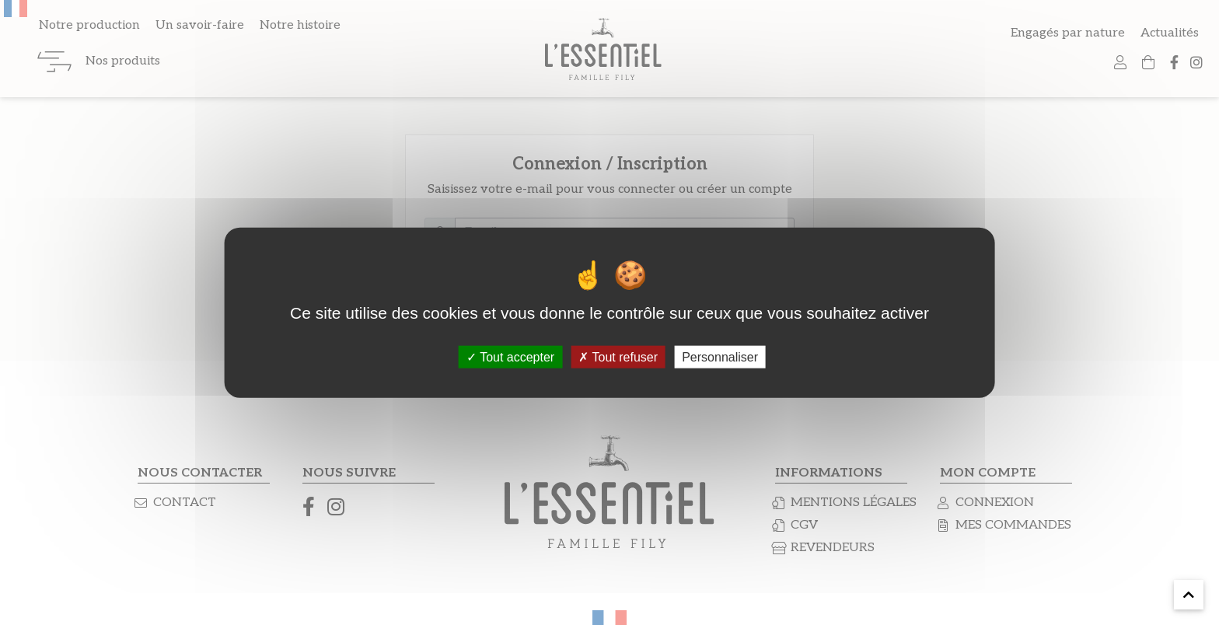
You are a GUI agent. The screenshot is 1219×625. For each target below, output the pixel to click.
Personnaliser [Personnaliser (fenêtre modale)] (720, 356)
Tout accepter (510, 356)
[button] (1188, 594)
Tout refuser (618, 356)
